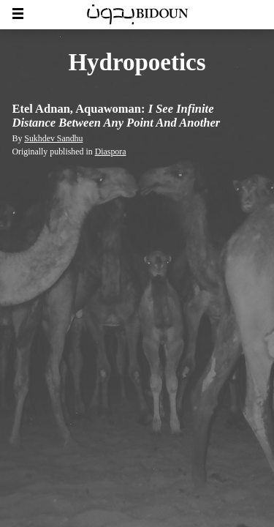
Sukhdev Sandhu (53, 138)
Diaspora (110, 151)
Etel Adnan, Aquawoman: (116, 116)
